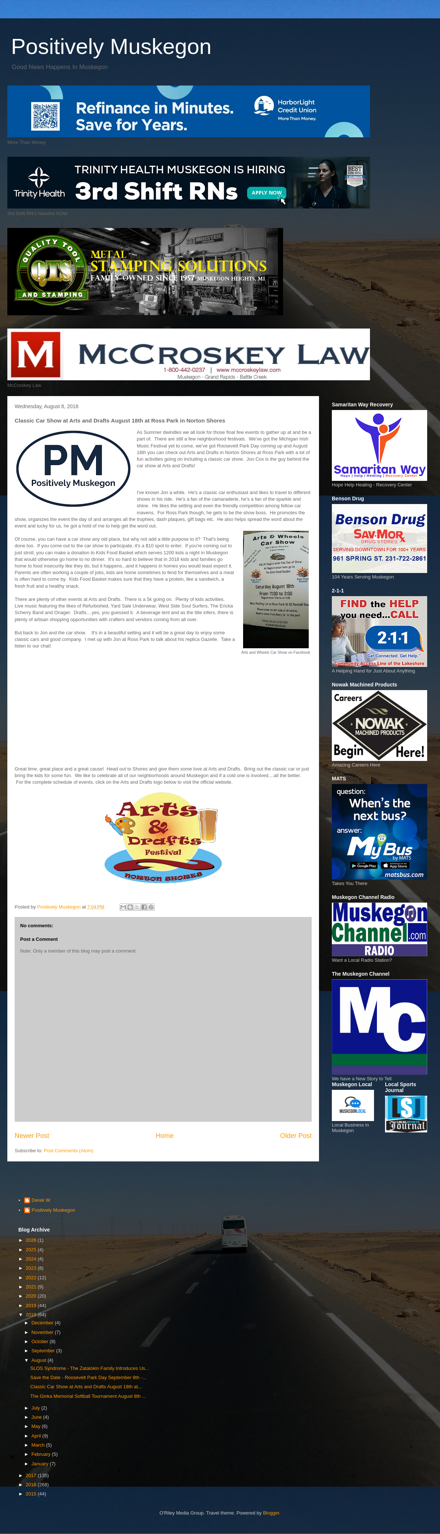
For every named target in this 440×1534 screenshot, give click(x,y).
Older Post (296, 1135)
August (40, 1360)
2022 (32, 1277)
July (36, 1408)
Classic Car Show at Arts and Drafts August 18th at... (86, 1386)
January (41, 1463)
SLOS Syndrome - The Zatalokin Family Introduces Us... (89, 1368)
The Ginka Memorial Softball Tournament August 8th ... (88, 1396)
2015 (32, 1494)
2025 (32, 1249)
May (37, 1426)
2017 (32, 1475)
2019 (32, 1305)
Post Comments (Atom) (69, 1150)
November (43, 1332)
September (44, 1350)
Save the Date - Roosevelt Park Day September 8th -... (88, 1377)
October (41, 1341)
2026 (32, 1240)
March (39, 1445)
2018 (32, 1314)
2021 (32, 1287)
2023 (32, 1268)
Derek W (41, 1200)
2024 (32, 1259)
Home (165, 1135)
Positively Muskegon (111, 46)
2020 (32, 1296)
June (37, 1417)
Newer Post (32, 1135)
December (43, 1323)
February (42, 1454)
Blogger (271, 1513)
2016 (32, 1484)
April (37, 1436)
